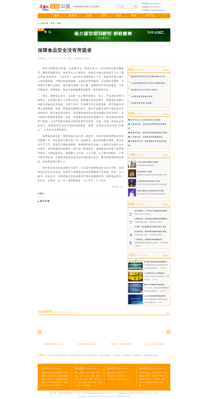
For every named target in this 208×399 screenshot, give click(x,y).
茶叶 (79, 385)
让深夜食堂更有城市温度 (142, 96)
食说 (59, 23)
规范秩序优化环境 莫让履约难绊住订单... (149, 77)
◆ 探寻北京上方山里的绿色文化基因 (144, 120)
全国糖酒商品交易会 (150, 355)
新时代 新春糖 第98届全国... (155, 285)
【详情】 (163, 268)
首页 (53, 23)
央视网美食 (126, 355)
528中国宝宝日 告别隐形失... (155, 273)
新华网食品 (93, 355)
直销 (96, 379)
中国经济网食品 (105, 355)
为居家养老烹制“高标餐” (142, 103)
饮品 (94, 382)
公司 (81, 379)
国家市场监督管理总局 (78, 355)
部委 (119, 15)
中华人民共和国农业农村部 (58, 355)
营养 (104, 15)
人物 (136, 154)
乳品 (89, 382)
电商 (91, 379)
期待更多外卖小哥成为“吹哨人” (145, 90)
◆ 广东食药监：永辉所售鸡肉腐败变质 (145, 137)
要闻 (56, 15)
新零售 (73, 15)
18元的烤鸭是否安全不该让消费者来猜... (149, 83)
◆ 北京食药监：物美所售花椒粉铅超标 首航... (148, 133)
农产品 (150, 15)
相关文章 (45, 201)
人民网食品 (116, 355)
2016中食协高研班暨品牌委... (155, 296)
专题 (137, 255)
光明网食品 (137, 355)
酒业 (84, 382)
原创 (135, 113)
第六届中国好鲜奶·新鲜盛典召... (156, 262)
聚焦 (93, 376)
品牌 (89, 15)
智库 (133, 15)
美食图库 (55, 311)
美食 (79, 382)
